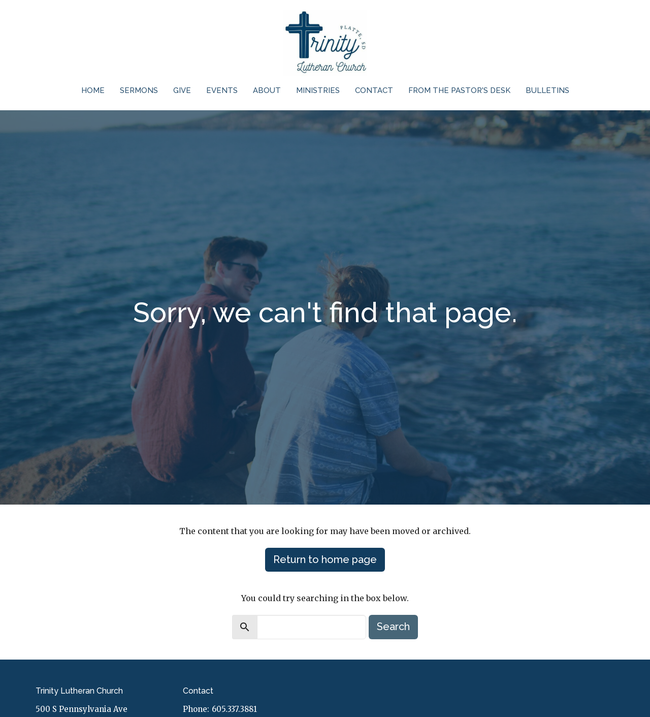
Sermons (139, 90)
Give (182, 90)
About (267, 90)
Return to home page (325, 559)
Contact (374, 90)
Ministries (318, 90)
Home (93, 90)
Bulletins (547, 90)
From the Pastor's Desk (459, 90)
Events (222, 90)
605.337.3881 (234, 709)
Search (393, 626)
